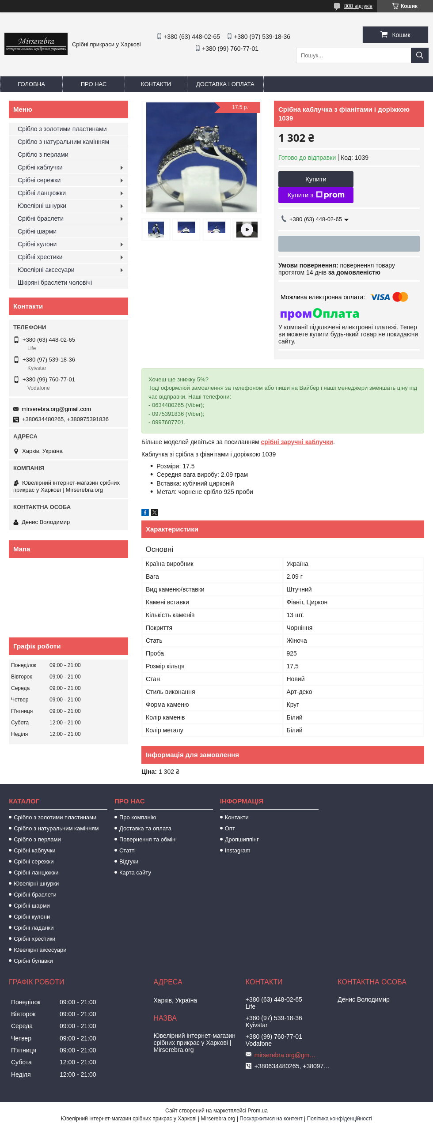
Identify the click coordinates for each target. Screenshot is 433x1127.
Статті (127, 850)
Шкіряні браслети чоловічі (55, 282)
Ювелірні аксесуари (46, 269)
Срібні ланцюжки (42, 192)
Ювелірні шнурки (42, 205)
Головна (31, 84)
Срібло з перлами (43, 154)
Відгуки (128, 861)
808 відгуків (358, 6)
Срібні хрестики (40, 256)
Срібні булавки (33, 960)
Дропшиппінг (242, 839)
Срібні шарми (37, 231)
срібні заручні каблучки (297, 441)
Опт (230, 828)
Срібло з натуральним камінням (63, 141)
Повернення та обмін (147, 839)
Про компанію (137, 817)
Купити (316, 179)
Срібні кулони (37, 244)
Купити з (315, 195)
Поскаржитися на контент (270, 1119)
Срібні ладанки (33, 927)
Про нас (94, 84)
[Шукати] (420, 55)
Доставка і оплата (225, 84)
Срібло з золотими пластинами (62, 128)
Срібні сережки (39, 180)
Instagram (238, 850)
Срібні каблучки (40, 167)
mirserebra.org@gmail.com (56, 409)
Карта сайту (135, 872)
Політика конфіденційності (339, 1119)
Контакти (156, 84)
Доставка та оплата (145, 828)
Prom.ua (258, 1111)
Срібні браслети (41, 218)
